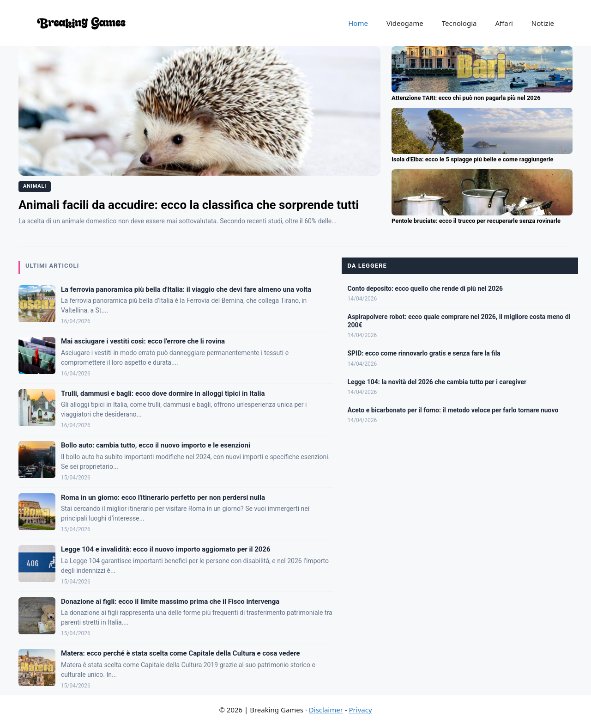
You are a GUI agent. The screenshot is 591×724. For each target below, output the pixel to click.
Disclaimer (326, 709)
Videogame (404, 23)
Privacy (360, 709)
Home (358, 23)
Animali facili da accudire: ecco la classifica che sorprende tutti (188, 205)
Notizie (542, 23)
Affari (504, 23)
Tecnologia (459, 23)
